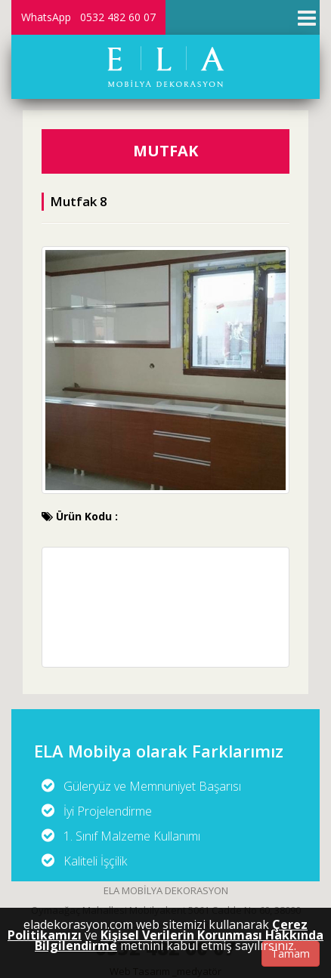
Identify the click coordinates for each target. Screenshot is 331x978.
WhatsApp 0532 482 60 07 (88, 17)
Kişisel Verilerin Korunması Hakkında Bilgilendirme (179, 940)
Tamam (290, 953)
